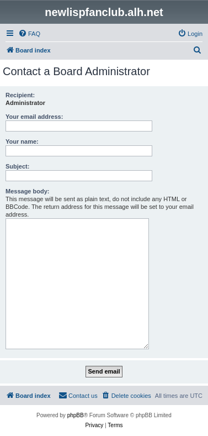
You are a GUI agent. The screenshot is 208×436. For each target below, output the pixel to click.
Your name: (22, 141)
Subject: (17, 166)
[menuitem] (29, 33)
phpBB (75, 415)
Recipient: (20, 95)
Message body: (27, 191)
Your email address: (34, 116)
